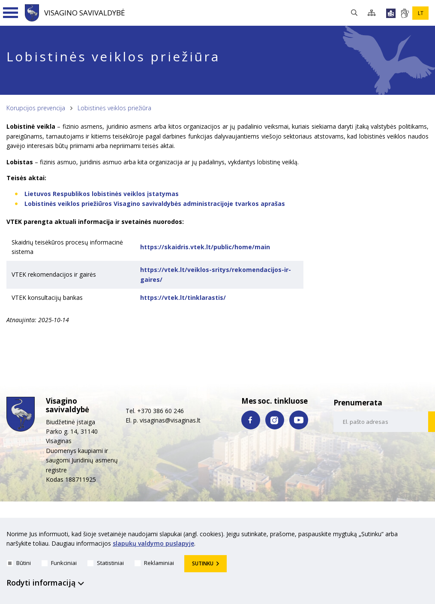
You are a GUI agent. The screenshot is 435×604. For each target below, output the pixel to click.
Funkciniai (59, 563)
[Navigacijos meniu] (10, 13)
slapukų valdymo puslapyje (153, 544)
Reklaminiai (154, 563)
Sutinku (202, 563)
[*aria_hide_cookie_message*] (426, 535)
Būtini (19, 563)
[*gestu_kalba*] (404, 13)
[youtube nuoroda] (298, 420)
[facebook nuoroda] (250, 420)
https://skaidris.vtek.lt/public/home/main (205, 247)
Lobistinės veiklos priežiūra (114, 108)
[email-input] (381, 421)
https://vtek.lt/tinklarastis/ (183, 297)
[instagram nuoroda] (274, 420)
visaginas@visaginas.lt (170, 420)
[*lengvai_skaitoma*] (391, 13)
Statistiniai (105, 563)
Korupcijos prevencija (35, 108)
